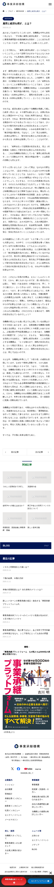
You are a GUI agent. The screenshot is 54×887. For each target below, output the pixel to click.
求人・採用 (9, 831)
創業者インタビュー (13, 806)
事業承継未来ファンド (14, 880)
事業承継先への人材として (13, 844)
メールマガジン (11, 820)
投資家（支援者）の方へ (40, 790)
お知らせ (35, 835)
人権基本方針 (24, 867)
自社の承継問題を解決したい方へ (40, 805)
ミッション (9, 785)
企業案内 (8, 780)
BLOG (34, 849)
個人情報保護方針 (37, 867)
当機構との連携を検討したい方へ (40, 812)
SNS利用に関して (27, 773)
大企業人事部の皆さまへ (13, 851)
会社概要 (8, 789)
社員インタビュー (12, 810)
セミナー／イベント (13, 815)
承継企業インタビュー (13, 799)
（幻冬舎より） (9, 732)
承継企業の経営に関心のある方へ (40, 798)
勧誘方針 (13, 867)
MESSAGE (8, 18)
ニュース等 (36, 831)
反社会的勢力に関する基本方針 (16, 872)
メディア (35, 845)
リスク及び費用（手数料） (39, 872)
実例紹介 (8, 794)
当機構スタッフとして (13, 836)
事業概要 (35, 780)
